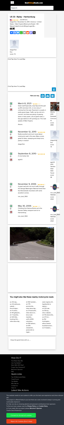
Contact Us (14, 386)
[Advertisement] (32, 72)
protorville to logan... (30, 331)
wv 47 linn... (46, 317)
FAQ (12, 372)
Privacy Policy (31, 406)
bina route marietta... (29, 316)
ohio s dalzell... (47, 313)
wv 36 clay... (14, 302)
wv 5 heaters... (46, 328)
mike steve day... (15, 321)
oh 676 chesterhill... (30, 327)
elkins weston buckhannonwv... (47, 324)
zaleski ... (13, 306)
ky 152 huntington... (46, 320)
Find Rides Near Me (17, 361)
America (33, 22)
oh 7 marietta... (14, 315)
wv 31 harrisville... (31, 311)
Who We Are (15, 383)
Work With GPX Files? (17, 365)
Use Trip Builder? (16, 363)
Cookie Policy (43, 406)
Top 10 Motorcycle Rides (18, 377)
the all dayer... (14, 308)
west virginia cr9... (48, 302)
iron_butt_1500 (23, 196)
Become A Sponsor (17, 369)
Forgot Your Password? (18, 367)
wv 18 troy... (45, 311)
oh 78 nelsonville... (48, 315)
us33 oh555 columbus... (30, 320)
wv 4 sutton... (14, 311)
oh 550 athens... (31, 323)
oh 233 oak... (46, 308)
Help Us (13, 388)
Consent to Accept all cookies (21, 415)
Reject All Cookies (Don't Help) (21, 421)
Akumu (20, 124)
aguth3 (20, 159)
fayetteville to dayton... (46, 305)
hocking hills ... (14, 319)
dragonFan (13, 22)
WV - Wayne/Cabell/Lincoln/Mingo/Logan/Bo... (25, 25)
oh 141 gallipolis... (15, 313)
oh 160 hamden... (31, 302)
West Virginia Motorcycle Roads (25, 24)
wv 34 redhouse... (15, 304)
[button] (13, 243)
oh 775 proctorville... (30, 305)
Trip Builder (14, 381)
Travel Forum (15, 379)
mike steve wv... (31, 313)
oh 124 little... (14, 317)
